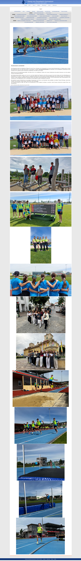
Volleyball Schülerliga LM (65, 14)
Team (34, 5)
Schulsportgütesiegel (57, 11)
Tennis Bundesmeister (60, 18)
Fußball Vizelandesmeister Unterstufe (33, 19)
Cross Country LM (65, 16)
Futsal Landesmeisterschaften (18, 16)
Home (25, 5)
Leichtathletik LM (31, 14)
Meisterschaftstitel (40, 11)
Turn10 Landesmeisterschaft (38, 13)
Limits (22, 11)
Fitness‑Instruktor (66, 11)
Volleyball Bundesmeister (24, 18)
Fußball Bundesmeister (36, 18)
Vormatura (27, 11)
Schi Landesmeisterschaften (31, 16)
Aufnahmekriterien (15, 11)
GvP (29, 5)
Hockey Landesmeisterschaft (44, 16)
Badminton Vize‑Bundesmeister (38, 21)
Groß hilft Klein (48, 11)
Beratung (44, 5)
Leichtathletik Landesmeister (18, 19)
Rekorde (32, 11)
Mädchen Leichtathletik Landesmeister (23, 21)
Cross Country (49, 13)
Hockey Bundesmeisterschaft (52, 14)
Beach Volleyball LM (40, 14)
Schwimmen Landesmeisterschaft (62, 19)
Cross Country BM (56, 16)
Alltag (38, 5)
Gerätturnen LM (50, 21)
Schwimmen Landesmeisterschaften (62, 21)
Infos (49, 5)
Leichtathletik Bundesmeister (20, 14)
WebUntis (55, 5)
